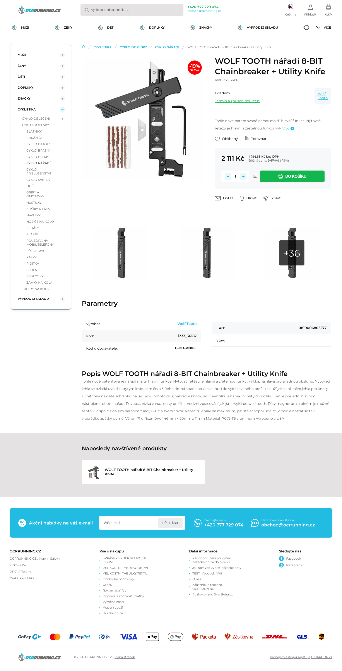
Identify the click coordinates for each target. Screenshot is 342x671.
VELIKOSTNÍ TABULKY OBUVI (125, 568)
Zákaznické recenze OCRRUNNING (207, 587)
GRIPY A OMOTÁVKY (35, 194)
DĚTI (21, 77)
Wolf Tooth (323, 96)
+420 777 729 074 (203, 7)
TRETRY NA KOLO (35, 289)
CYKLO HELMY (37, 157)
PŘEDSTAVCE (36, 251)
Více (285, 128)
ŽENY (22, 66)
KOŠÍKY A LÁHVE (39, 209)
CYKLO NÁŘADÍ (167, 47)
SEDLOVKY (34, 276)
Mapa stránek (125, 657)
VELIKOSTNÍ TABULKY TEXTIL (125, 573)
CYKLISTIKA (102, 47)
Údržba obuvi (113, 613)
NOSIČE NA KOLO (40, 222)
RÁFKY (31, 257)
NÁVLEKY (33, 215)
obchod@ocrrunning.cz (204, 10)
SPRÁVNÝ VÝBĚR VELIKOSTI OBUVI (124, 560)
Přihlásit (170, 523)
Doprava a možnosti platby (123, 596)
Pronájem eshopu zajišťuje (290, 657)
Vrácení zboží (113, 607)
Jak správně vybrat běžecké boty (216, 568)
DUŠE (30, 186)
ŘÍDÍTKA (32, 264)
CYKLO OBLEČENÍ (36, 119)
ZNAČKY (24, 98)
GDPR (107, 585)
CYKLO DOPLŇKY (133, 47)
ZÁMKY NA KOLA (39, 283)
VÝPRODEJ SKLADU (33, 299)
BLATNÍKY (34, 131)
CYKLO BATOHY (38, 144)
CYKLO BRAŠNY (38, 150)
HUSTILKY (33, 203)
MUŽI (22, 55)
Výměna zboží (113, 602)
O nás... (197, 579)
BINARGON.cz (321, 657)
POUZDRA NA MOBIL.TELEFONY (40, 243)
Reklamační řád (115, 590)
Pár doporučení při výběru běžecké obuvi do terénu (212, 560)
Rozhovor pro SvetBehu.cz (212, 594)
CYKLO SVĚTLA (38, 180)
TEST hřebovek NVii (207, 573)
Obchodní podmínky (118, 579)
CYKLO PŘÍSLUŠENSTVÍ (38, 171)
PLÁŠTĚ (32, 234)
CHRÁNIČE (34, 138)
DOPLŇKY (25, 88)
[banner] (40, 10)
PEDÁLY (32, 228)
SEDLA (31, 270)
